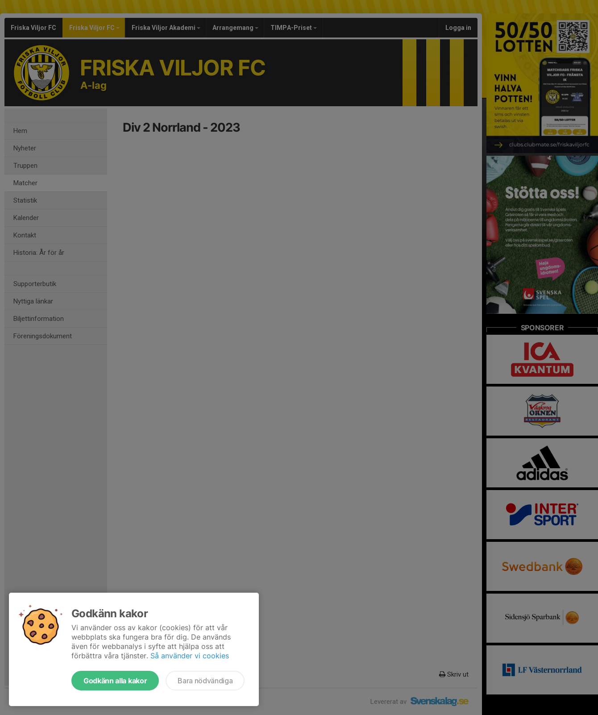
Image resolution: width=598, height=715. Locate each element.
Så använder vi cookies (189, 655)
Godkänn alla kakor (115, 680)
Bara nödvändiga (205, 680)
